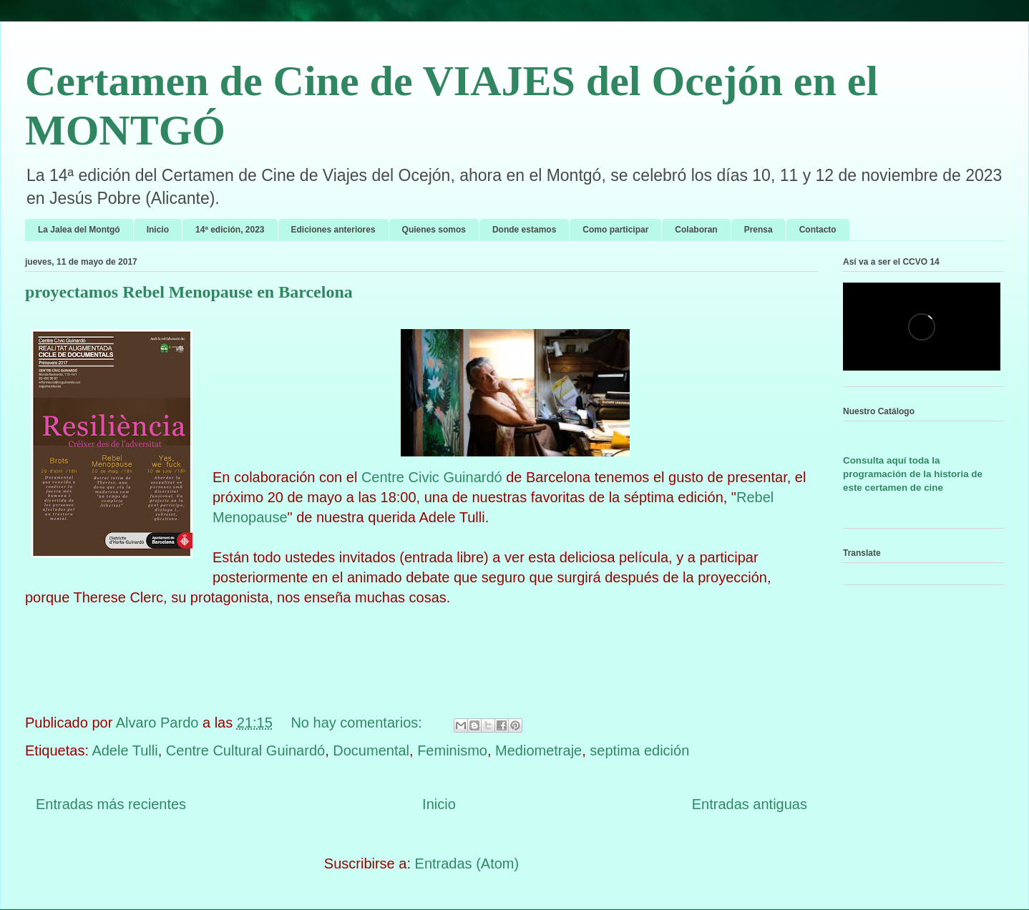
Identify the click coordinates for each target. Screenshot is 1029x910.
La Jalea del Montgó (79, 230)
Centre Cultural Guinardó (245, 750)
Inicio (158, 230)
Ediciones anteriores (333, 230)
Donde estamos (524, 230)
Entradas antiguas (749, 804)
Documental (371, 750)
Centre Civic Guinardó (431, 477)
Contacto (818, 230)
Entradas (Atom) (467, 863)
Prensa (758, 230)
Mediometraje (538, 750)
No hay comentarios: (358, 722)
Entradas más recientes (111, 804)
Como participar (615, 230)
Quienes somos (434, 230)
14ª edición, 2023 (230, 230)
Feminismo (452, 750)
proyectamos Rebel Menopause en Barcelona (189, 292)
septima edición (639, 750)
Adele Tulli (124, 750)
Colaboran (696, 230)
